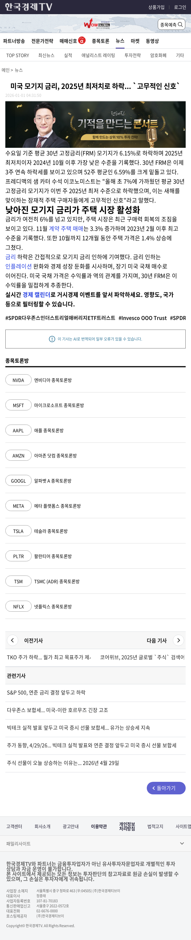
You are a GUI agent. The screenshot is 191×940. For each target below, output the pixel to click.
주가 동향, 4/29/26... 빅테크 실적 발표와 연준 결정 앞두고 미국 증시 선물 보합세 (92, 745)
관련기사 (16, 675)
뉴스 (120, 40)
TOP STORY (17, 55)
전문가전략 (42, 40)
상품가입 (156, 7)
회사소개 (42, 826)
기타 (180, 55)
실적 (68, 55)
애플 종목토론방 (34, 430)
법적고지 (155, 826)
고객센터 (14, 826)
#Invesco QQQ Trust (143, 317)
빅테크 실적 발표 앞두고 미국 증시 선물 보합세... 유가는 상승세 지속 (78, 727)
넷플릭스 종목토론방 (38, 606)
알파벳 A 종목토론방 (38, 480)
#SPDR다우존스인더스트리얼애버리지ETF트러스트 (60, 317)
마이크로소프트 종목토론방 (44, 405)
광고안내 (70, 826)
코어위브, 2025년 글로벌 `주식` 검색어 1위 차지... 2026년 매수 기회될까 (142, 657)
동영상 (152, 40)
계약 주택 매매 (66, 228)
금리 (10, 257)
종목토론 (100, 40)
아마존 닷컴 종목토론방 (41, 455)
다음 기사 (157, 640)
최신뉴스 (46, 55)
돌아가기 (166, 788)
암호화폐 (158, 55)
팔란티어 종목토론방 (38, 556)
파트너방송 (14, 40)
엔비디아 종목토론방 (38, 380)
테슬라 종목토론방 (36, 531)
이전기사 (33, 640)
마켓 (135, 40)
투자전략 (133, 55)
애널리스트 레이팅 (98, 55)
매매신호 (73, 40)
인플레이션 (18, 266)
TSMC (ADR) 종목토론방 (42, 581)
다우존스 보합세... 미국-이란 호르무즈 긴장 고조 (57, 710)
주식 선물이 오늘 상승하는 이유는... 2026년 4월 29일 (63, 762)
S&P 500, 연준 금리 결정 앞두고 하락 (46, 692)
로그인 (180, 7)
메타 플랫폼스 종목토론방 (43, 506)
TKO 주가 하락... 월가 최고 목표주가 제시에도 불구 (49, 657)
